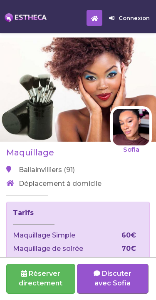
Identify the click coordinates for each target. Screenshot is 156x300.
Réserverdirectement (40, 278)
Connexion (129, 18)
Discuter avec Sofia (112, 278)
